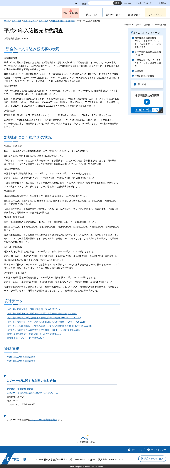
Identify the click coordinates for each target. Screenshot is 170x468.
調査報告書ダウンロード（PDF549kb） (26, 338)
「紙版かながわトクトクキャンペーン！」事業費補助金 (148, 63)
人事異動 (139, 71)
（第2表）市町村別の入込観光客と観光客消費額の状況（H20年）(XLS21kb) (44, 317)
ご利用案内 (161, 3)
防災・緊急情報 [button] (70, 13)
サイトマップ (138, 449)
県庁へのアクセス (153, 458)
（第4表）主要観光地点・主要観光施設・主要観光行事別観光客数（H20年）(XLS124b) (49, 326)
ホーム (7, 21)
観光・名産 (16, 21)
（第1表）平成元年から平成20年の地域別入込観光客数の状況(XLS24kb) (42, 313)
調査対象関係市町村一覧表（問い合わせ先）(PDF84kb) (34, 334)
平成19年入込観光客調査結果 (21, 361)
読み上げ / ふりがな (144, 3)
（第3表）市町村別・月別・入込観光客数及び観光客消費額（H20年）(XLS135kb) (46, 322)
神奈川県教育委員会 (144, 76)
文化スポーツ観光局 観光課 (20, 389)
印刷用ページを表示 (132, 24)
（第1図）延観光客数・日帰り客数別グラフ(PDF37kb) (33, 309)
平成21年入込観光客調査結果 (21, 357)
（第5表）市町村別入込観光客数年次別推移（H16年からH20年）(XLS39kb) (43, 330)
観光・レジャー (30, 21)
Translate (128, 3)
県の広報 (142, 84)
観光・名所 (43, 21)
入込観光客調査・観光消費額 (62, 21)
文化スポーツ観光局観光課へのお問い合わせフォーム (32, 393)
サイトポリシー (158, 449)
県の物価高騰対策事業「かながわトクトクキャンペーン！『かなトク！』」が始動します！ (148, 42)
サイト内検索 (81, 4)
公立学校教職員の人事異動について (148, 53)
